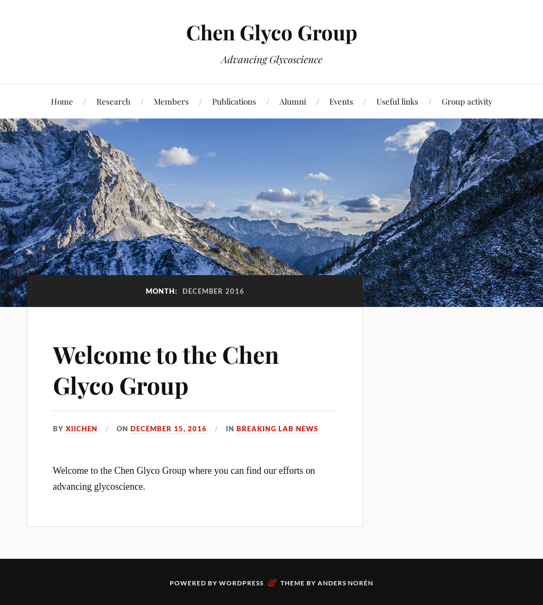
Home (62, 101)
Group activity (467, 101)
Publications (234, 101)
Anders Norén (345, 583)
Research (113, 101)
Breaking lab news (277, 428)
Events (341, 101)
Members (171, 101)
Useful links (397, 101)
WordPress (241, 583)
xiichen (82, 428)
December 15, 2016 (168, 428)
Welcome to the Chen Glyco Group (166, 369)
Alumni (292, 101)
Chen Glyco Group (271, 32)
